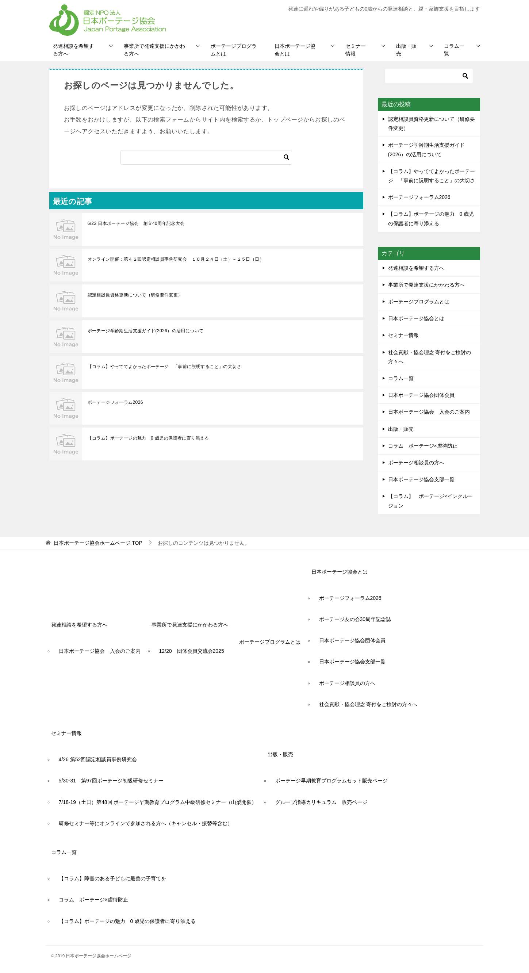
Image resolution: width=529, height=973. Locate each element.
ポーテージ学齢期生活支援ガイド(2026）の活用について (146, 330)
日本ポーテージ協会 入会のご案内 (429, 412)
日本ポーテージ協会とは (295, 50)
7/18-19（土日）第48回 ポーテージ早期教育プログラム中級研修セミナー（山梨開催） (158, 802)
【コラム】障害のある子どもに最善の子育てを (112, 878)
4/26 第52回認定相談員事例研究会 (98, 759)
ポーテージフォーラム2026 (115, 402)
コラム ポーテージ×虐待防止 (425, 446)
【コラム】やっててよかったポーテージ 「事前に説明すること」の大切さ (165, 366)
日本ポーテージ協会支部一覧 (421, 479)
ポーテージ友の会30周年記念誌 (355, 619)
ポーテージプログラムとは (234, 50)
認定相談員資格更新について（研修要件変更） (135, 295)
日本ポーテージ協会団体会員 (421, 395)
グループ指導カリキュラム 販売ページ (321, 802)
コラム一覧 (454, 50)
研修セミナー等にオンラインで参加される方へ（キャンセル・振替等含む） (146, 823)
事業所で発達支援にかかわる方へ (154, 50)
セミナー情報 (355, 50)
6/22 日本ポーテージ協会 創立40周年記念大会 (136, 223)
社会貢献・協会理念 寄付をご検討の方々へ (429, 356)
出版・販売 (406, 50)
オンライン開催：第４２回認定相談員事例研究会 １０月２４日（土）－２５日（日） (176, 259)
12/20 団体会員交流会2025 (191, 651)
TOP (98, 543)
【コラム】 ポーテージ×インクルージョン (430, 500)
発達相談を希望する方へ (73, 50)
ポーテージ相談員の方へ (416, 463)
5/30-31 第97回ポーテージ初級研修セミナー (111, 781)
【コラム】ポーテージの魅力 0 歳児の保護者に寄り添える (148, 438)
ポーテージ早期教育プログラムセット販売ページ (331, 781)
